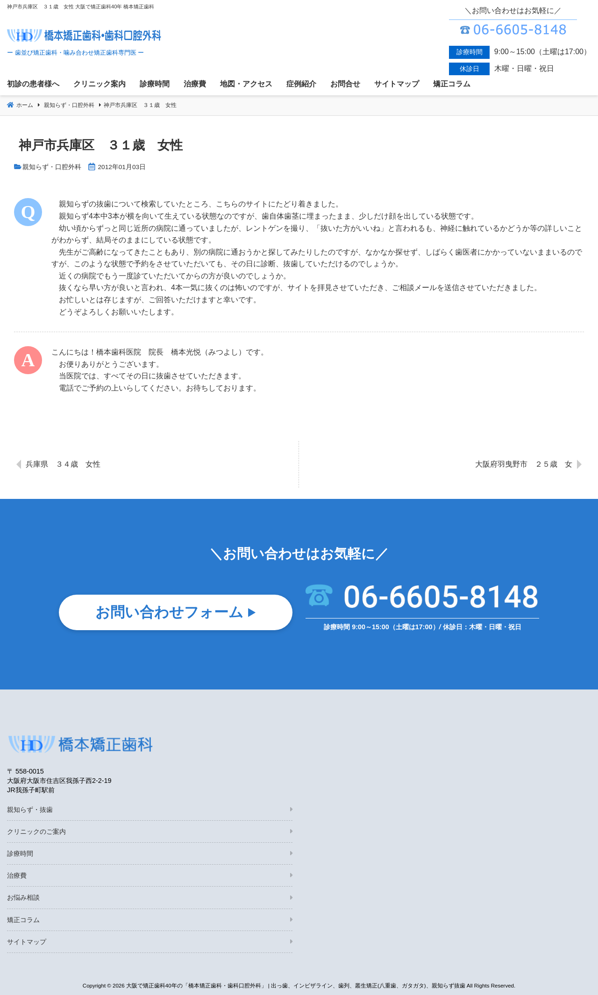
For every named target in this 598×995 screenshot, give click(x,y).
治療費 (17, 875)
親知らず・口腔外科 (51, 167)
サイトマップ (26, 941)
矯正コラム (23, 920)
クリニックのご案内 (36, 831)
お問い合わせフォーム (169, 614)
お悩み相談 (23, 897)
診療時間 (20, 853)
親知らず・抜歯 (30, 809)
